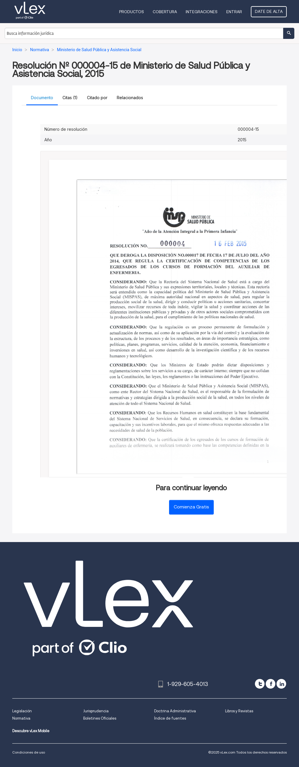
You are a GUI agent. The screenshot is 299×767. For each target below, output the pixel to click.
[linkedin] (281, 684)
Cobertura (165, 11)
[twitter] (260, 684)
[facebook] (270, 684)
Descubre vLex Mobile (30, 731)
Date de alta (269, 11)
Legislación (22, 711)
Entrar (234, 11)
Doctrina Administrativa (175, 711)
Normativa (21, 718)
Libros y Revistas (239, 711)
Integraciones (202, 11)
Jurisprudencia (96, 711)
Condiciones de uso (28, 752)
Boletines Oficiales (99, 718)
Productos (131, 11)
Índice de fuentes (170, 718)
